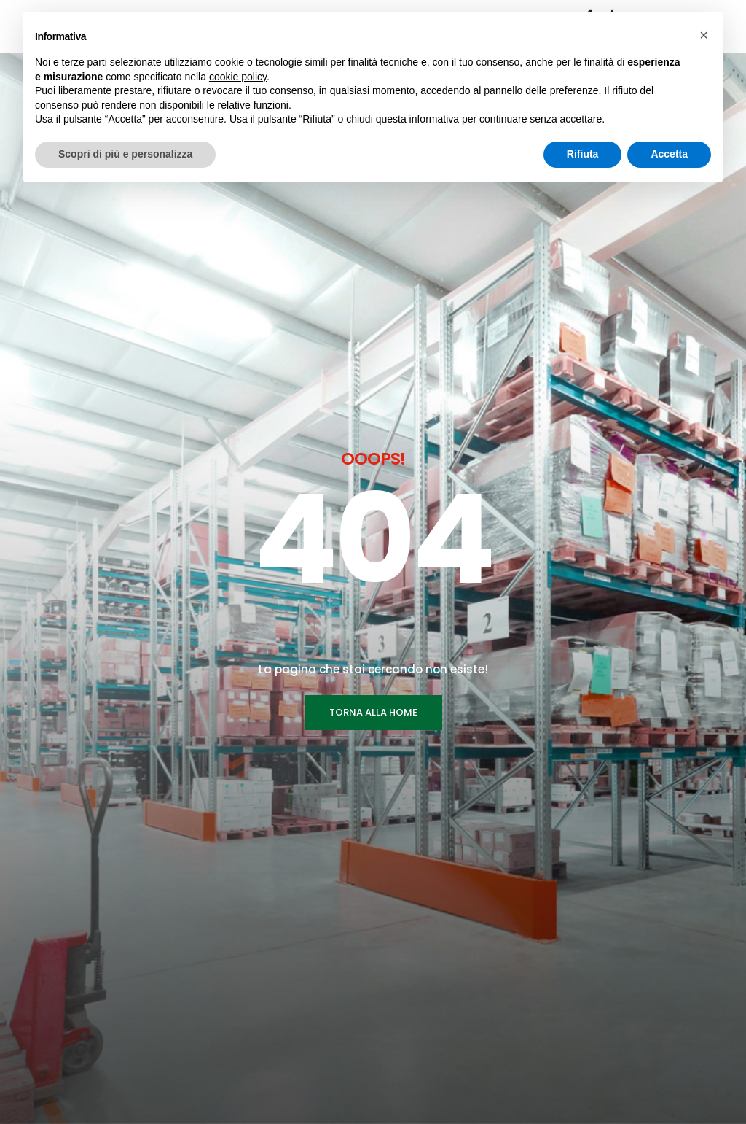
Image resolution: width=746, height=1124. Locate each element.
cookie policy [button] (238, 76)
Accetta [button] (669, 154)
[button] (703, 35)
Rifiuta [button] (583, 154)
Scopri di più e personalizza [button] (125, 154)
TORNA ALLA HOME (373, 413)
